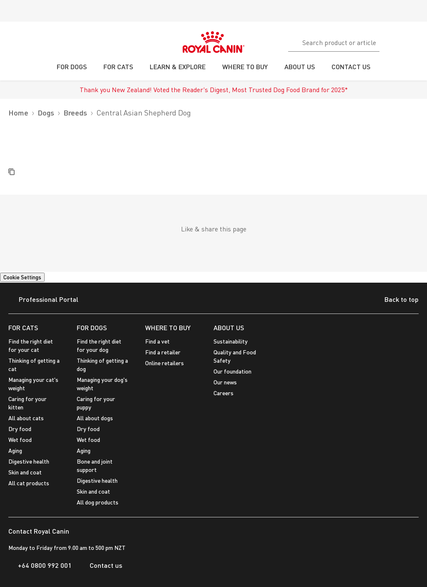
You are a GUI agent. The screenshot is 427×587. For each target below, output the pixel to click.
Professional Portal (43, 300)
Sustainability (231, 341)
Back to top (395, 300)
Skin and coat (25, 472)
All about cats (26, 417)
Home (18, 112)
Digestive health (28, 461)
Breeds (75, 112)
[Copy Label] (11, 172)
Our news (225, 382)
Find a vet (157, 341)
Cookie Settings (22, 277)
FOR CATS (23, 327)
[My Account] (417, 41)
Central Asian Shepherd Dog (143, 112)
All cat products (28, 483)
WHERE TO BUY (168, 327)
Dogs (46, 112)
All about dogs (95, 417)
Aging (15, 450)
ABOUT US (229, 327)
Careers (224, 392)
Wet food (20, 439)
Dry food (19, 428)
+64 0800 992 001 (40, 565)
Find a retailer (163, 352)
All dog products (97, 502)
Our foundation (232, 371)
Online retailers (164, 362)
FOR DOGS (92, 327)
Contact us (101, 565)
